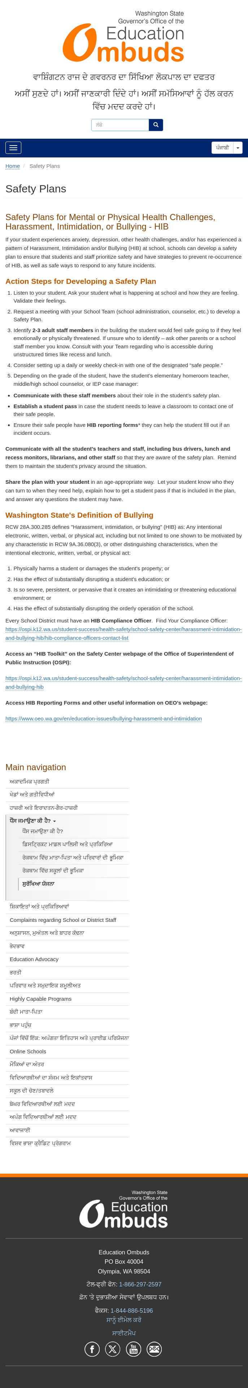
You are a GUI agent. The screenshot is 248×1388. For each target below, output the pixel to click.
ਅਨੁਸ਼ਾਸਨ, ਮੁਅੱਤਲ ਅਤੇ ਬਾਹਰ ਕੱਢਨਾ (47, 933)
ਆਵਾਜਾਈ (20, 1130)
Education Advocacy (34, 959)
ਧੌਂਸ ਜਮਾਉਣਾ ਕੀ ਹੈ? (33, 821)
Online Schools (28, 1051)
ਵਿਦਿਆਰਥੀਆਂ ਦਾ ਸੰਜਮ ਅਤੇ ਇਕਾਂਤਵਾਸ (51, 1078)
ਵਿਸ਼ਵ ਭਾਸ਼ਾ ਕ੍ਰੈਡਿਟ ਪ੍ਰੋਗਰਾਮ (40, 1143)
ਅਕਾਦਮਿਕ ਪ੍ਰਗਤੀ (29, 781)
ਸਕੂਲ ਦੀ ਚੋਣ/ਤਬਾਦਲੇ (31, 1091)
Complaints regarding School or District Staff (63, 920)
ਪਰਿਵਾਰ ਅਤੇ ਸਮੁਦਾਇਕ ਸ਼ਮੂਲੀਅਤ (45, 985)
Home (12, 166)
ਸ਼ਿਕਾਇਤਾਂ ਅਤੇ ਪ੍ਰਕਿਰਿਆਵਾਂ (39, 906)
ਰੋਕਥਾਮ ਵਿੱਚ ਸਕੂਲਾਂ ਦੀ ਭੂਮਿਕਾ (53, 870)
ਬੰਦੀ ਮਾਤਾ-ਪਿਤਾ (26, 1012)
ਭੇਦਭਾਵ (17, 946)
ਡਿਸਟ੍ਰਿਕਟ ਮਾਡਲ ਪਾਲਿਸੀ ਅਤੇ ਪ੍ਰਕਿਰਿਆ (67, 844)
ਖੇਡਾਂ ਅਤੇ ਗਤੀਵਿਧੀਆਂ (32, 794)
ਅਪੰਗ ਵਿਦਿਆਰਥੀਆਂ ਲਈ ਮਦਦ (43, 1117)
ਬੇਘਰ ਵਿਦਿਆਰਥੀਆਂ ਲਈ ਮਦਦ (42, 1104)
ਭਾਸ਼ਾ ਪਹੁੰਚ (20, 1025)
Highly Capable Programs (40, 999)
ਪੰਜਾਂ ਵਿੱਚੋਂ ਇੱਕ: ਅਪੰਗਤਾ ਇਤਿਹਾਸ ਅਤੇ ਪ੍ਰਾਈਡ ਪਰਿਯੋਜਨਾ (69, 1038)
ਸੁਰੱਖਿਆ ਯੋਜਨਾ (38, 884)
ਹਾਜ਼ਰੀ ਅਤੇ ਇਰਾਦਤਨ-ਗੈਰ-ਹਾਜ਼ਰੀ (44, 808)
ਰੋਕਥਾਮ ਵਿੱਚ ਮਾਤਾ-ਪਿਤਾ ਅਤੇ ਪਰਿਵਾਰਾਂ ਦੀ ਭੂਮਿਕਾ (72, 857)
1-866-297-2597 (140, 1284)
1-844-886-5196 (131, 1310)
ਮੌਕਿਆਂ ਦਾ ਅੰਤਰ (27, 1064)
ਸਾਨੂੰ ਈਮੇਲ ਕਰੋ (124, 1320)
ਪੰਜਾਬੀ (222, 148)
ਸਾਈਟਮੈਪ (124, 1333)
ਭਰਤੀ (16, 972)
